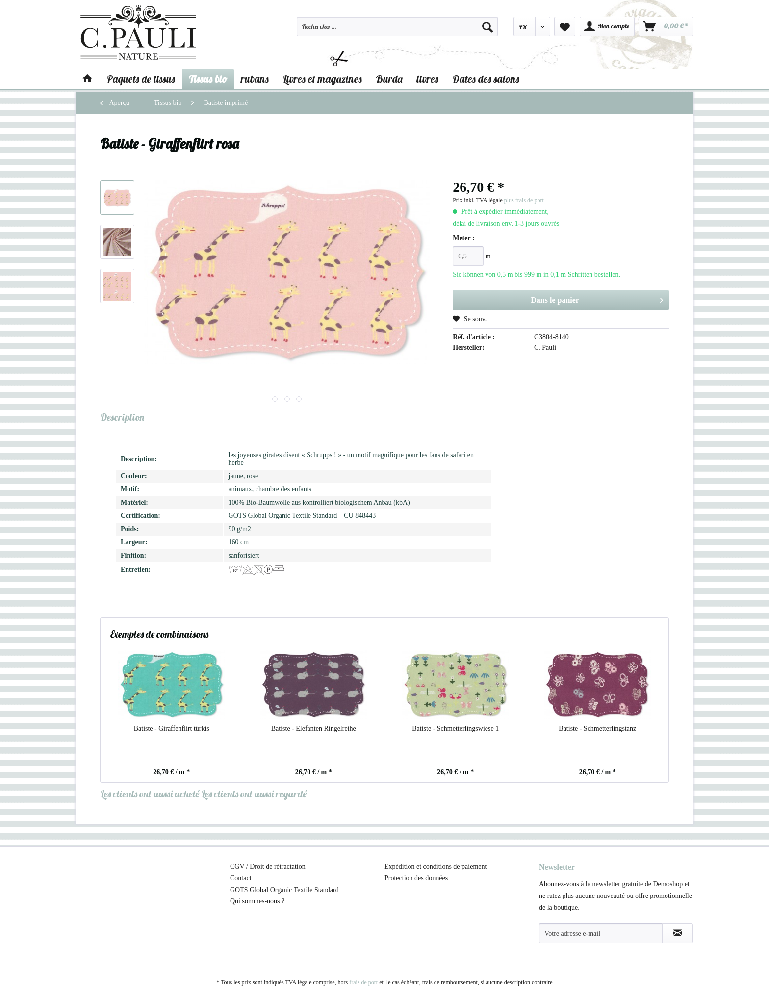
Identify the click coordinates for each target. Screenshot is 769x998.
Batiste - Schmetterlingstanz (597, 728)
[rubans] (255, 79)
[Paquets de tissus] (141, 79)
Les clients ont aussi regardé (254, 794)
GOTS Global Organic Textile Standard (284, 890)
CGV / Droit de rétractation (268, 866)
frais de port (363, 982)
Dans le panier (597, 298)
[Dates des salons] (485, 79)
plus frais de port (524, 200)
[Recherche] (487, 26)
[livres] (427, 79)
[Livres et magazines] (322, 79)
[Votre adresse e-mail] (601, 933)
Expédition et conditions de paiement (435, 866)
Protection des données (416, 878)
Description (122, 417)
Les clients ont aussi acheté (149, 794)
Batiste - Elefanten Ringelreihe (313, 728)
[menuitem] (397, 31)
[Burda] (389, 79)
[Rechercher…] (397, 26)
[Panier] (666, 26)
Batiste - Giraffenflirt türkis (171, 728)
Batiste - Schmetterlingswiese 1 (455, 728)
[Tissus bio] (208, 79)
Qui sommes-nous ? (257, 901)
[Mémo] (564, 26)
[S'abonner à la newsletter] (677, 933)
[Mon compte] (607, 26)
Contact (241, 878)
